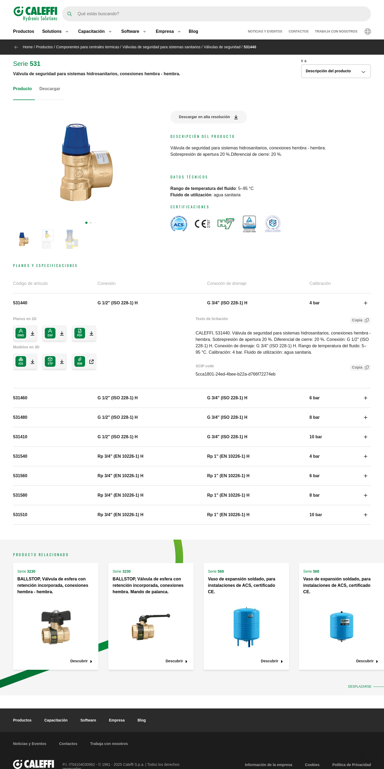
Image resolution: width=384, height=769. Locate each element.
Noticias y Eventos (265, 31)
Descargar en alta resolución (204, 117)
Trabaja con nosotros (336, 31)
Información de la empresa (268, 765)
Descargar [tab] (49, 88)
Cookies (312, 765)
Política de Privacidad (351, 765)
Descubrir (79, 661)
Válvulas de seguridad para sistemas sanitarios (161, 47)
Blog (193, 31)
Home (28, 47)
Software (88, 720)
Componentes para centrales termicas (87, 47)
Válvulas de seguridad (222, 47)
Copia (356, 321)
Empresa (117, 720)
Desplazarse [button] (358, 686)
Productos (23, 31)
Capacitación (55, 720)
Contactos (299, 31)
